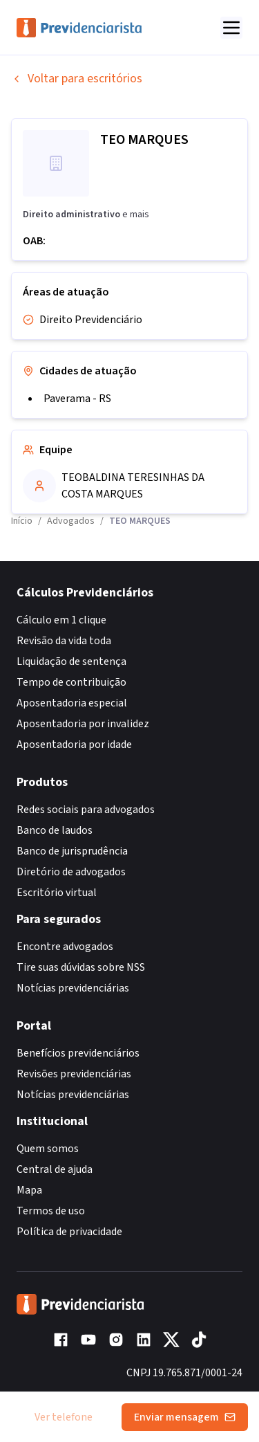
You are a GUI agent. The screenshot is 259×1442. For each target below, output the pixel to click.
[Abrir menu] (231, 28)
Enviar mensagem (185, 1417)
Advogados (71, 521)
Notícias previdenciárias (73, 988)
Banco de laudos (55, 830)
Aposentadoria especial (72, 703)
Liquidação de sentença (71, 661)
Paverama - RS (77, 398)
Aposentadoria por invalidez (83, 724)
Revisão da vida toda (64, 641)
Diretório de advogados (71, 872)
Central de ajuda (55, 1169)
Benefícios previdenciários (78, 1053)
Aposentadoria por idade (74, 744)
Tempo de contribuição (71, 682)
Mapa (29, 1190)
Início (21, 521)
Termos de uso (51, 1211)
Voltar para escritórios (76, 78)
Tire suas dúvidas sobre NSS (81, 967)
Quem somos (48, 1148)
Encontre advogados (65, 946)
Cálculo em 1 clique (61, 620)
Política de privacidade (69, 1231)
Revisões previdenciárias (74, 1074)
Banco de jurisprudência (72, 851)
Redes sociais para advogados (86, 809)
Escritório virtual (57, 892)
